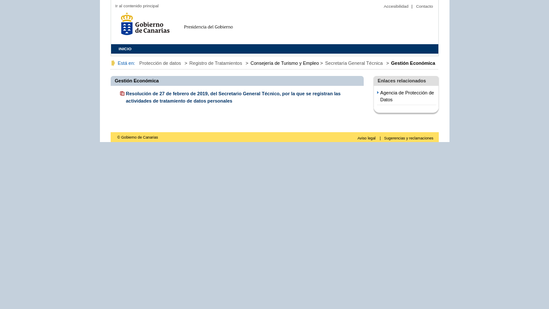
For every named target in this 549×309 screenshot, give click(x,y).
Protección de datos (160, 63)
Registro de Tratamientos (216, 63)
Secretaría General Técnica (354, 63)
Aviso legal (367, 138)
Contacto (424, 6)
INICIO (125, 48)
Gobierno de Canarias (147, 27)
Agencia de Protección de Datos (407, 96)
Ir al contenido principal (137, 5)
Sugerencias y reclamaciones (409, 138)
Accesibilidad (396, 6)
